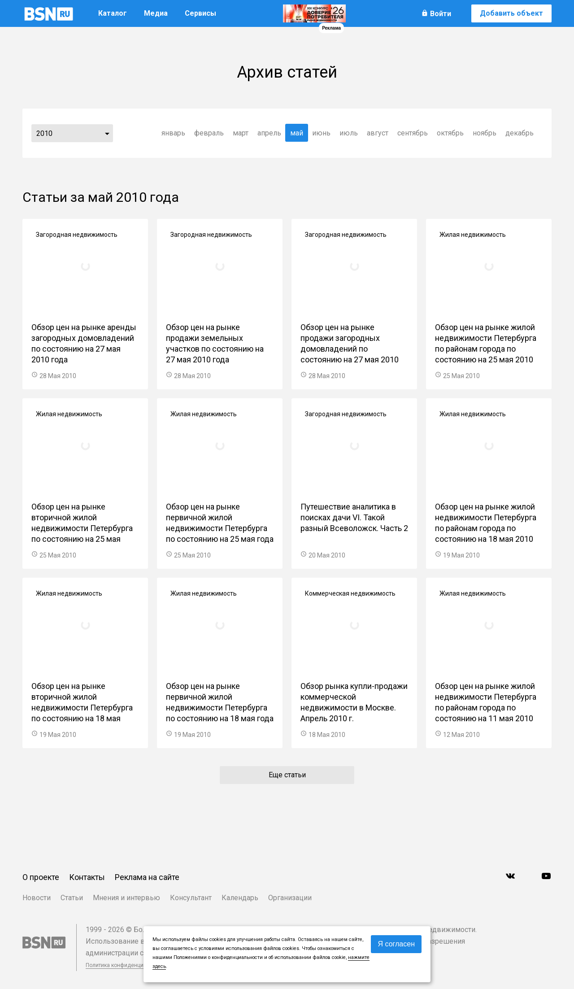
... (107, 133)
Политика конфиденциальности (126, 965)
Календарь (240, 897)
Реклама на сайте (147, 877)
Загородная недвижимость (76, 234)
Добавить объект (511, 13)
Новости (36, 897)
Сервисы (200, 13)
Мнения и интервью (126, 897)
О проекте (40, 877)
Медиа (156, 13)
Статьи (72, 897)
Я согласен (396, 944)
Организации (290, 897)
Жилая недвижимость (472, 234)
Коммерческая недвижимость (350, 593)
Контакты (87, 877)
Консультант (191, 897)
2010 (44, 133)
